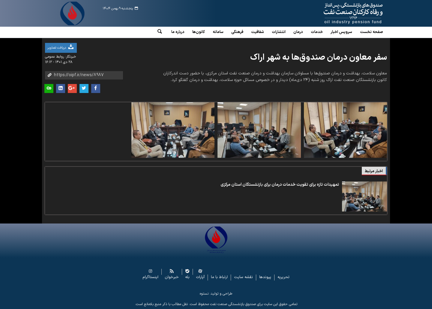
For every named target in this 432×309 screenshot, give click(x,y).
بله (187, 277)
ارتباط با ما (219, 277)
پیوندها (265, 277)
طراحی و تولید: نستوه (216, 293)
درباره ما (177, 32)
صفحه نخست (371, 32)
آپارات (200, 277)
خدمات (317, 32)
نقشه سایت (243, 277)
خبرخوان (172, 277)
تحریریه (284, 277)
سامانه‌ (218, 32)
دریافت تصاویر (60, 47)
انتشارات (279, 32)
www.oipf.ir (340, 13)
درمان (298, 32)
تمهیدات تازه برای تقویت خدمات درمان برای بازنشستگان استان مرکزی (279, 185)
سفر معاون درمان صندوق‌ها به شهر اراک (318, 57)
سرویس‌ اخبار (341, 32)
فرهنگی (237, 32)
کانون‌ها (198, 32)
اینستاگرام (150, 277)
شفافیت (257, 32)
